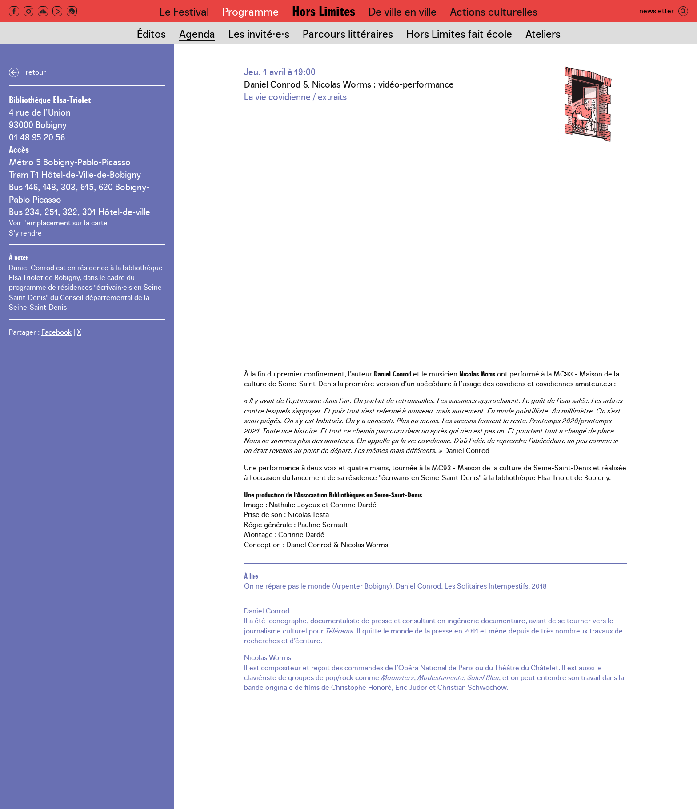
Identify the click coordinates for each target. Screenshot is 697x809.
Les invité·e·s (258, 33)
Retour (36, 71)
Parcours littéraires (348, 33)
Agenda (197, 33)
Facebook (56, 331)
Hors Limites (323, 10)
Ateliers (543, 33)
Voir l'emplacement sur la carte (58, 222)
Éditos (151, 33)
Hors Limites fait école (459, 33)
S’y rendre (25, 232)
